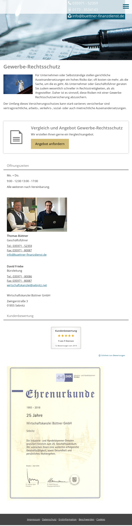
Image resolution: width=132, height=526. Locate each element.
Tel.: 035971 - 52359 (19, 246)
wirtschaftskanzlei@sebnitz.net (27, 285)
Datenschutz (49, 519)
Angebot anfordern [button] (50, 144)
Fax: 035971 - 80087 (19, 250)
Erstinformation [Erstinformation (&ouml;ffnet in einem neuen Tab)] (68, 519)
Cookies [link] (100, 519)
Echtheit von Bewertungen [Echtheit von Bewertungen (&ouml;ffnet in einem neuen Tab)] (113, 355)
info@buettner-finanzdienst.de (27, 255)
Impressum (33, 519)
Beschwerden (86, 519)
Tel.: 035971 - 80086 (19, 276)
